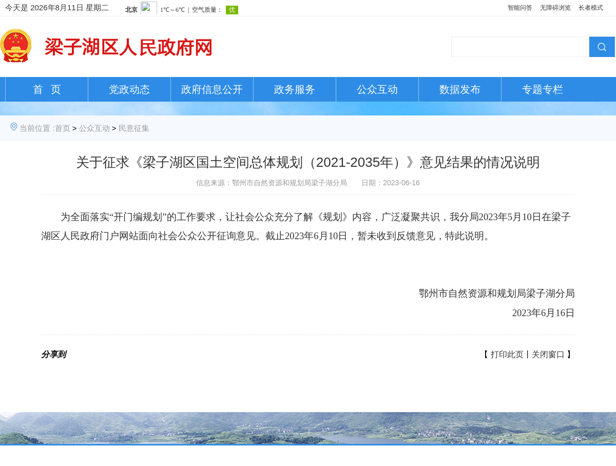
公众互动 (377, 89)
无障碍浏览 (555, 7)
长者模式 (591, 7)
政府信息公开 (212, 89)
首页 (62, 128)
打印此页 (507, 354)
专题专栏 (542, 89)
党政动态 (129, 89)
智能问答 (520, 7)
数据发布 (459, 89)
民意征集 (134, 128)
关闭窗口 (548, 354)
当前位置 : (37, 128)
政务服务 (294, 89)
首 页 (47, 89)
